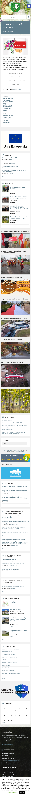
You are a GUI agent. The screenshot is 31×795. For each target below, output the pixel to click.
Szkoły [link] (12, 627)
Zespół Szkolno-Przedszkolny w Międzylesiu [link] (18, 631)
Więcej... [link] (4, 226)
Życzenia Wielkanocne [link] (7, 420)
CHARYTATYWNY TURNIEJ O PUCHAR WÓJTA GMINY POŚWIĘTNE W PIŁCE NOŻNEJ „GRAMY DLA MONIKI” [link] (8, 104)
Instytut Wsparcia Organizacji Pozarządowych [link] (11, 450)
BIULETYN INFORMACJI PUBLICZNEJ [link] (10, 649)
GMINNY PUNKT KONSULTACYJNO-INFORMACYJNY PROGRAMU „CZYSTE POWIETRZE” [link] (13, 433)
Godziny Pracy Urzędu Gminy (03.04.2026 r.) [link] (12, 422)
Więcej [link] (4, 176)
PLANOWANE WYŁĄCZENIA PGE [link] (9, 657)
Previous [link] (5, 96)
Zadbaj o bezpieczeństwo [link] (9, 559)
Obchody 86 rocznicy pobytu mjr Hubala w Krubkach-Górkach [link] (18, 217)
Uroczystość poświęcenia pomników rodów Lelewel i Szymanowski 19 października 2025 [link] (19, 207)
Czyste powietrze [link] (13, 561)
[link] (29, 6)
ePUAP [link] (4, 659)
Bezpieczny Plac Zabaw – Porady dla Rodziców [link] (14, 486)
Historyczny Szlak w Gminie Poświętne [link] (17, 601)
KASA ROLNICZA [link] (6, 668)
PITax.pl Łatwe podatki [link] (20, 451)
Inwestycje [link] (12, 159)
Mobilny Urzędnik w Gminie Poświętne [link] (13, 586)
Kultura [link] (19, 89)
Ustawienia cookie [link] (12, 792)
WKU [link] (3, 678)
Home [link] (4, 31)
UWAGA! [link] (4, 162)
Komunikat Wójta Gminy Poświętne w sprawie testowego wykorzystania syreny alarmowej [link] (14, 491)
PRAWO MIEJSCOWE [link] (7, 651)
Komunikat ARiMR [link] (16, 518)
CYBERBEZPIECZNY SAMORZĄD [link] (10, 166)
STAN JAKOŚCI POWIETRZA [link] (8, 654)
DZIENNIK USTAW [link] (6, 665)
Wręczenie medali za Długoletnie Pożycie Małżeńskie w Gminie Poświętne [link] (18, 187)
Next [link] (4, 113)
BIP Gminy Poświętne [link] (7, 744)
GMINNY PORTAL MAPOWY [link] (8, 670)
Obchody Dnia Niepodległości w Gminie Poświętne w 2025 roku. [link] (18, 197)
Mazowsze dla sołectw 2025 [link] (9, 157)
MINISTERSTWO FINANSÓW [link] (8, 676)
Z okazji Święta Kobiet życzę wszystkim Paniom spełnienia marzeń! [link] (8, 120)
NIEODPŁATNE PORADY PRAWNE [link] (9, 662)
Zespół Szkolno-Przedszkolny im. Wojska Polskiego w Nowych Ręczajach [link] (19, 619)
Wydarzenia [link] (10, 31)
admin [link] (14, 89)
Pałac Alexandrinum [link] (15, 609)
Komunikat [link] (12, 588)
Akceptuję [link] (22, 792)
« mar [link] (3, 722)
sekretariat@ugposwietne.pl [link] (12, 760)
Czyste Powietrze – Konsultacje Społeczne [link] (13, 563)
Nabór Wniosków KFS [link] (7, 429)
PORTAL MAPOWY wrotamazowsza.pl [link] (11, 673)
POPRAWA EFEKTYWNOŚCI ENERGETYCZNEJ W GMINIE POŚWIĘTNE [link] (14, 171)
